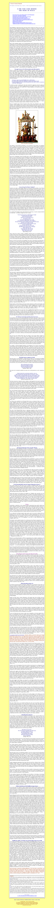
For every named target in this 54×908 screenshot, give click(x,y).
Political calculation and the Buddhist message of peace (22, 22)
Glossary (33, 899)
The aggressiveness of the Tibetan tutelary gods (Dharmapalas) (23, 14)
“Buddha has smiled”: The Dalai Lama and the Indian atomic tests (24, 23)
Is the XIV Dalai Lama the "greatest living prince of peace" (23, 19)
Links (36, 899)
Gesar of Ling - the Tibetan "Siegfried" (19, 15)
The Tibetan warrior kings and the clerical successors (22, 16)
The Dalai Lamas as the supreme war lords (20, 17)
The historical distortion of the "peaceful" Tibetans (21, 18)
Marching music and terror (17, 21)
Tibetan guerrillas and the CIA (18, 20)
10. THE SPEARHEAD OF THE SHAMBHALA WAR (27, 895)
